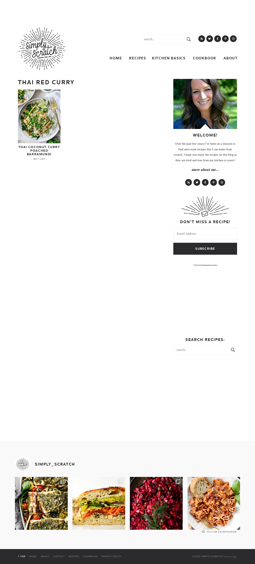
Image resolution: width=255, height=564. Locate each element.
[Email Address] (205, 234)
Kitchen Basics (169, 58)
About (231, 58)
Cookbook (204, 58)
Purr (235, 556)
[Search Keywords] (163, 39)
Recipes (137, 58)
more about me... (205, 169)
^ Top (22, 556)
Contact (59, 556)
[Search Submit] (189, 39)
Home (116, 58)
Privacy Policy (111, 556)
